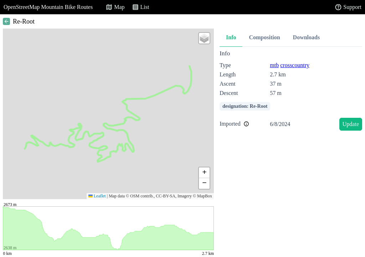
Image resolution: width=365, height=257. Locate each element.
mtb (274, 65)
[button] (204, 38)
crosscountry (294, 65)
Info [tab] (231, 37)
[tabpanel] (291, 91)
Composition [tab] (264, 37)
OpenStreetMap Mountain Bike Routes (48, 7)
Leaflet (97, 195)
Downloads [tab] (306, 37)
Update (351, 124)
